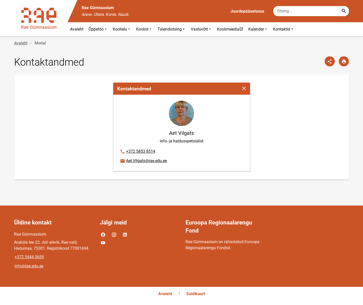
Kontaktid (283, 29)
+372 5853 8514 (137, 151)
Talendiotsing (172, 29)
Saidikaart (195, 293)
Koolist (144, 29)
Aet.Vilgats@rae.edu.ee (143, 161)
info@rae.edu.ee (29, 266)
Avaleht (76, 29)
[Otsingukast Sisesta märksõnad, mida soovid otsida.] (311, 11)
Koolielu (122, 29)
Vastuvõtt (201, 29)
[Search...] (344, 11)
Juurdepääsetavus (247, 11)
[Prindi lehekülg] (344, 61)
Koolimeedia (231, 29)
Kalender (258, 29)
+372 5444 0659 (29, 257)
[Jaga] (330, 61)
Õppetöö (98, 29)
